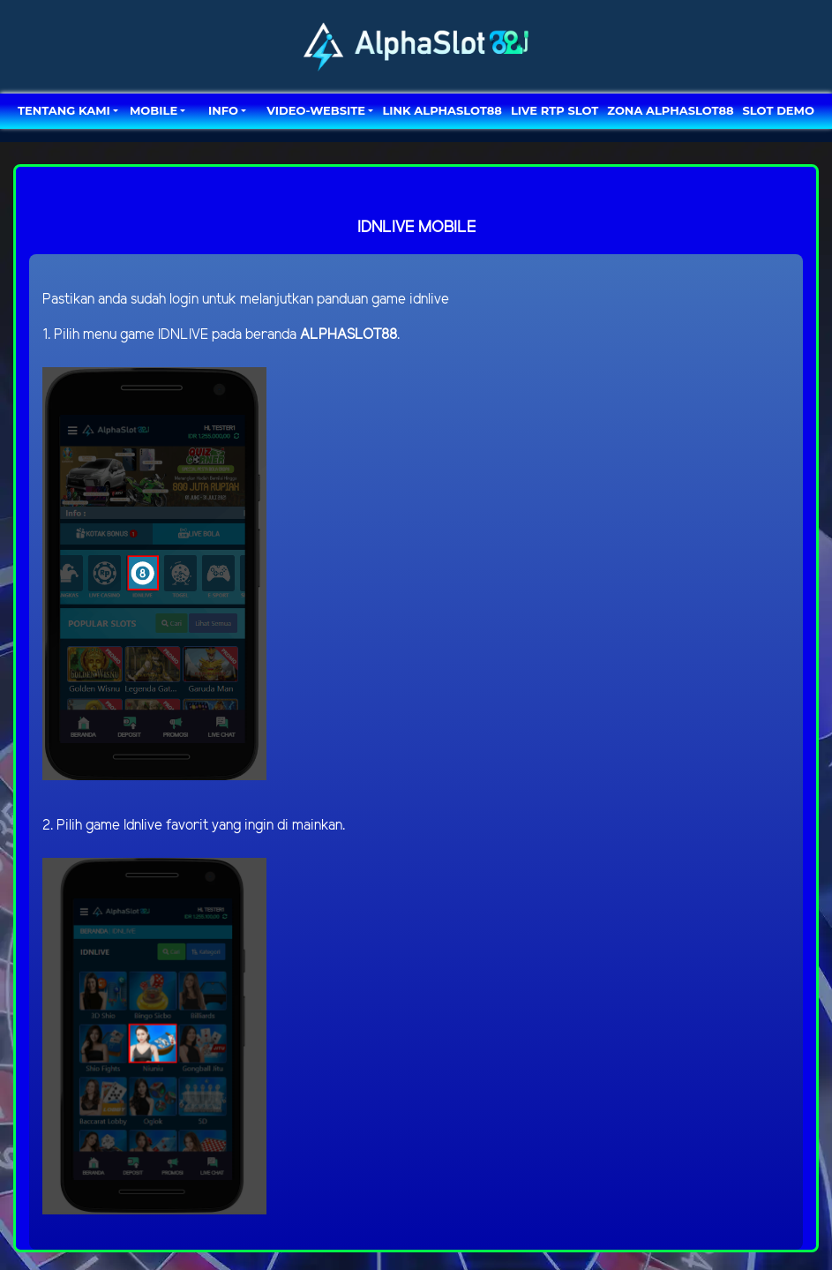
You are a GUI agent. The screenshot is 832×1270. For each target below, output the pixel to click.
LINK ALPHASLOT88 (441, 110)
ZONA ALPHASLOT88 (670, 110)
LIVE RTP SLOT (554, 110)
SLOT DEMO (778, 110)
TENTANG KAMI (64, 110)
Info (223, 110)
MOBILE (153, 110)
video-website (315, 110)
